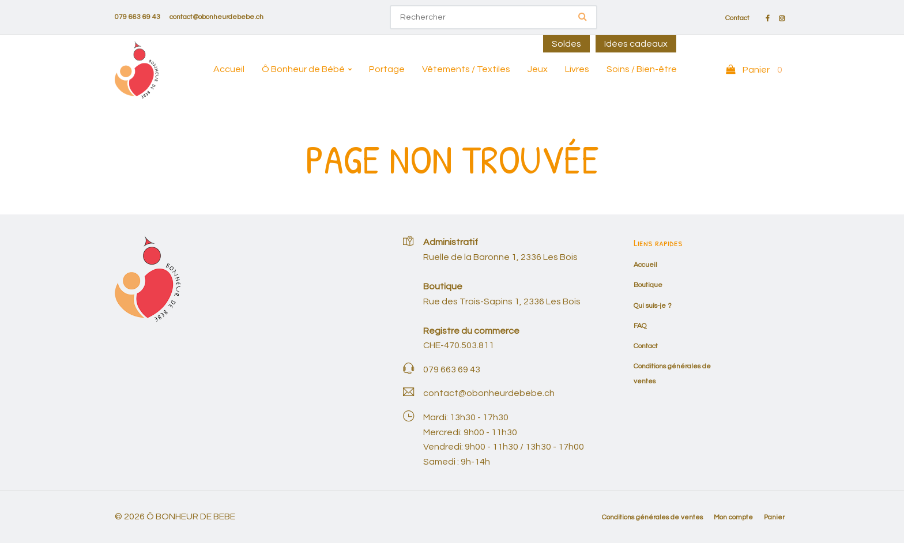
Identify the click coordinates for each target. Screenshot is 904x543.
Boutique (648, 285)
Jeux (538, 69)
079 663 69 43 (137, 17)
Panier (774, 517)
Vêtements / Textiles (466, 69)
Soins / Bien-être (642, 69)
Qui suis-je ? (653, 306)
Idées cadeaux (636, 43)
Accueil (228, 69)
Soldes (566, 43)
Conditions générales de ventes (652, 517)
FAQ (640, 326)
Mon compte (733, 517)
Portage (387, 69)
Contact (737, 18)
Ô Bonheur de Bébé (303, 69)
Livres (577, 69)
